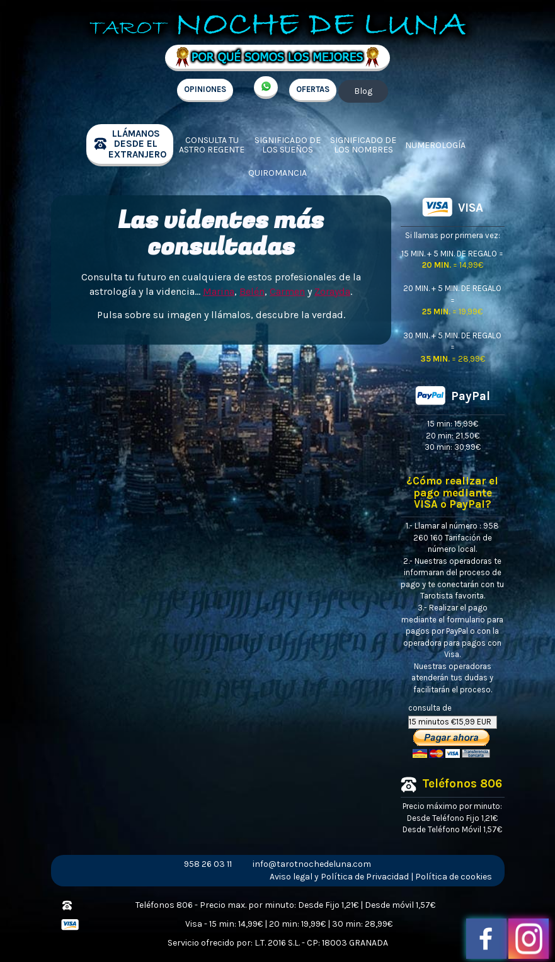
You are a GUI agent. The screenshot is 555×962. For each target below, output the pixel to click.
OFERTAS (312, 89)
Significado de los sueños (288, 145)
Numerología (435, 145)
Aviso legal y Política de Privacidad (339, 876)
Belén (252, 291)
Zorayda (332, 291)
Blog (363, 91)
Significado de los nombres (363, 145)
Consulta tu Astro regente (211, 145)
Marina (218, 291)
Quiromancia (277, 173)
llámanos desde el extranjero (137, 144)
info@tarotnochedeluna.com (312, 864)
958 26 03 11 (208, 864)
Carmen (287, 291)
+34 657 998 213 (266, 87)
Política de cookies (453, 876)
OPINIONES (205, 89)
